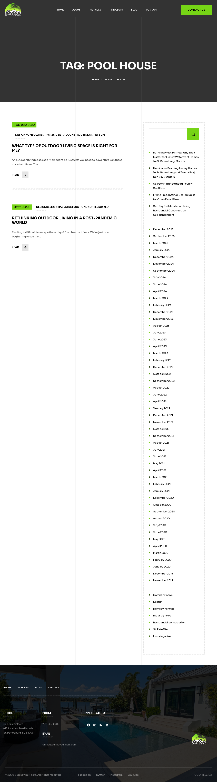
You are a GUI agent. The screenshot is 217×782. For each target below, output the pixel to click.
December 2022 (163, 367)
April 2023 (160, 346)
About (76, 9)
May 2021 (159, 463)
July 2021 (159, 449)
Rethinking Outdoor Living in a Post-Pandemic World (64, 223)
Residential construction (169, 622)
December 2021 (163, 415)
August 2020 (161, 518)
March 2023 (160, 353)
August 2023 (161, 325)
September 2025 (164, 236)
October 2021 (161, 429)
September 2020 (164, 511)
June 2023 (160, 339)
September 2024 (164, 270)
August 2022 (161, 387)
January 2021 (161, 491)
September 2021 (163, 435)
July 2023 (159, 332)
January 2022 (161, 408)
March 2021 (160, 477)
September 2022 (164, 380)
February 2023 (162, 360)
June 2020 (160, 532)
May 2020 (159, 539)
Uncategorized (163, 636)
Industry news (162, 615)
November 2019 (163, 580)
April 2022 (160, 401)
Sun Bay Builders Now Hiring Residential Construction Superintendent (171, 210)
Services (95, 9)
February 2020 (162, 559)
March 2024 (160, 298)
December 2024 (163, 257)
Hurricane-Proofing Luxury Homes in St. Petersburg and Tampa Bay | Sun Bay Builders (175, 172)
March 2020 (160, 552)
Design (157, 601)
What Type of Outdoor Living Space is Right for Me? (64, 151)
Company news (163, 595)
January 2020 (162, 566)
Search (193, 134)
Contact (151, 9)
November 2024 (163, 263)
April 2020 (160, 546)
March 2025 (160, 243)
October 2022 (162, 373)
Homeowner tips (163, 608)
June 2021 (159, 456)
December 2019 (163, 573)
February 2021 (162, 484)
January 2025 (161, 250)
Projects (117, 9)
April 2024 (160, 291)
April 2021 (159, 470)
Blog (134, 9)
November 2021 (163, 422)
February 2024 (162, 305)
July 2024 (159, 277)
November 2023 (163, 318)
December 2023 (163, 312)
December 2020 (163, 497)
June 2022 (160, 394)
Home (60, 9)
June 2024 (160, 284)
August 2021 (161, 442)
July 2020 (159, 525)
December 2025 (163, 229)
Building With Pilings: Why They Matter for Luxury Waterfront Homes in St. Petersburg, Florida (176, 157)
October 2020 (162, 504)
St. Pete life (160, 629)
